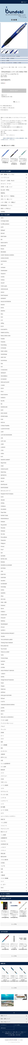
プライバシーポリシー (19, 1033)
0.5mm (18, 56)
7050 (20, 62)
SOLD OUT (14, 90)
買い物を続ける (4, 109)
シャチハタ (9, 62)
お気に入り (16, 102)
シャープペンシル (11, 56)
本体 (8, 58)
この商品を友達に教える (6, 105)
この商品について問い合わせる (7, 107)
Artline (15, 62)
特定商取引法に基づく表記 (6, 96)
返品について (4, 95)
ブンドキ (9, 1042)
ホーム (3, 56)
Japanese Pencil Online (15, 1042)
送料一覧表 (3, 896)
